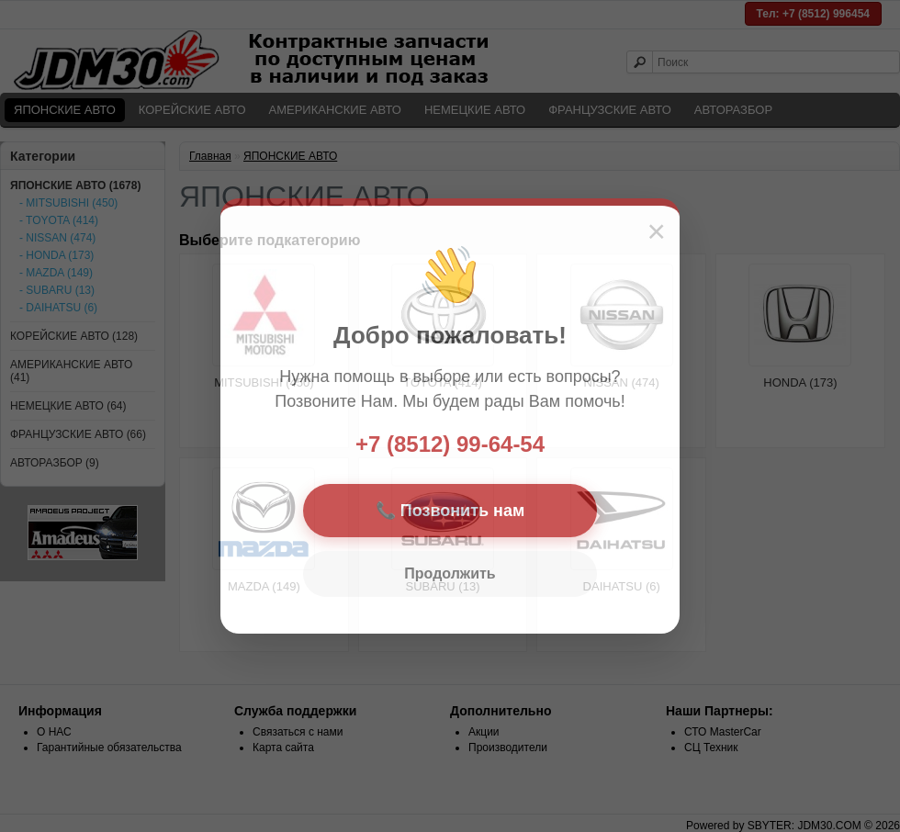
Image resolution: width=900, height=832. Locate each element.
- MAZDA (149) (56, 272)
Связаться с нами (298, 731)
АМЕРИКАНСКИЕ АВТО (335, 110)
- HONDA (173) (56, 255)
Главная (210, 156)
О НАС (54, 731)
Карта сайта (283, 747)
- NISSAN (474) (57, 237)
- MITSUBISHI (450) (68, 203)
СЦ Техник (711, 747)
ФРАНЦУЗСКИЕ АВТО (609, 110)
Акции (484, 731)
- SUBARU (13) (57, 290)
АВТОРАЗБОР (733, 110)
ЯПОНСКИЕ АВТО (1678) (75, 185)
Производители (507, 747)
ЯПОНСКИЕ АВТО (65, 110)
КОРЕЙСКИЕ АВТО (192, 110)
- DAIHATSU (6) (58, 307)
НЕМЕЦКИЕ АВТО (474, 110)
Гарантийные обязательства (109, 747)
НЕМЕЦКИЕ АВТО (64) (68, 405)
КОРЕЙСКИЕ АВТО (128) (74, 336)
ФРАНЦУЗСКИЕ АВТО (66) (78, 434)
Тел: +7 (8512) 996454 (813, 13)
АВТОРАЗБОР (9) (54, 462)
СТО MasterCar (722, 731)
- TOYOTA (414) (58, 220)
